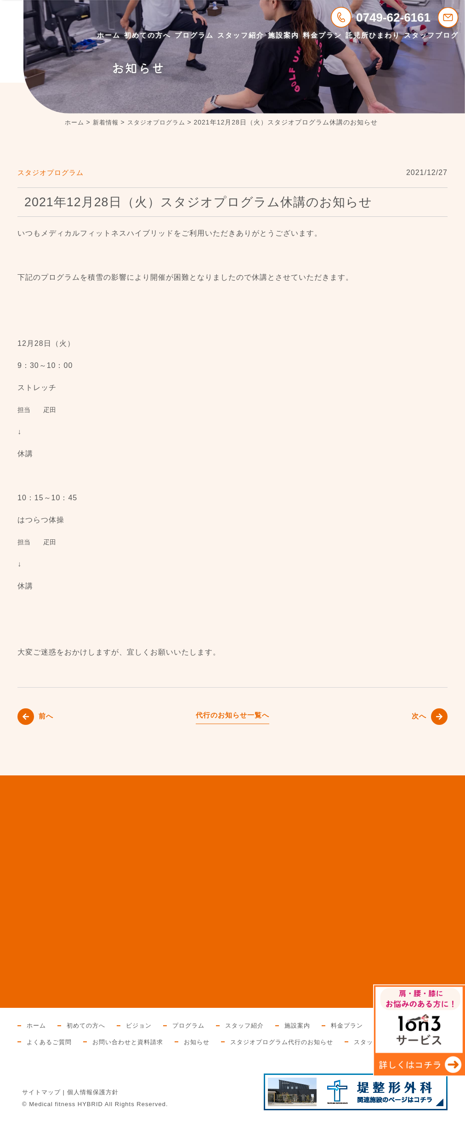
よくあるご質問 (120, 1042)
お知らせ (275, 1042)
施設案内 (283, 35)
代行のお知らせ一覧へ (232, 715)
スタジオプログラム (52, 172)
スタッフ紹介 (240, 35)
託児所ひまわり (373, 35)
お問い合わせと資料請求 (202, 1042)
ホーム (108, 35)
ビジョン (144, 1025)
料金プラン (322, 35)
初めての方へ (147, 35)
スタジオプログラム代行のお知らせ (364, 1042)
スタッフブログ (431, 35)
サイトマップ (41, 1108)
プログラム (194, 35)
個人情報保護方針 (93, 1108)
